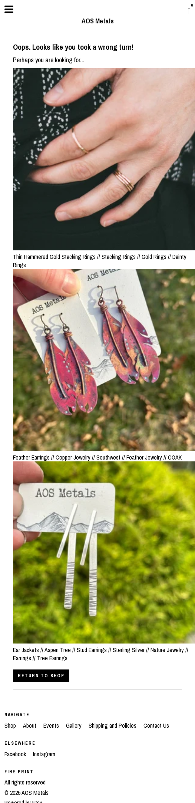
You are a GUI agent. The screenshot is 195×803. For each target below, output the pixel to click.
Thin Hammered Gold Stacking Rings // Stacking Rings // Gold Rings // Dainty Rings (104, 256)
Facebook (15, 754)
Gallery (74, 725)
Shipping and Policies (113, 725)
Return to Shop (41, 676)
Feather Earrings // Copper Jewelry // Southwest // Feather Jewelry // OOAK (104, 453)
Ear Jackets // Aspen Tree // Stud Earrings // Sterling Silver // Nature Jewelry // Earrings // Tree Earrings (104, 649)
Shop (10, 725)
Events (51, 725)
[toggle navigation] (8, 9)
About (30, 725)
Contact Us (156, 725)
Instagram (44, 754)
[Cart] (189, 11)
